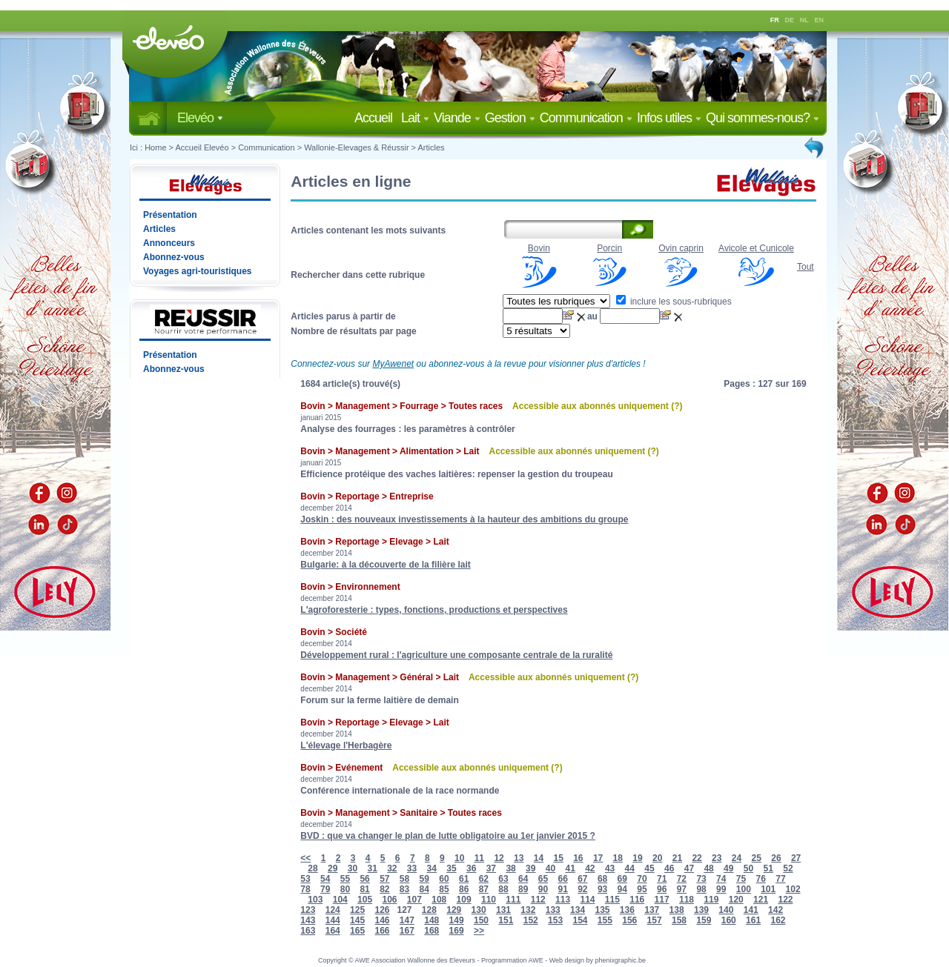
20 (657, 858)
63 (503, 879)
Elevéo (200, 117)
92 (582, 889)
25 (756, 858)
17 (598, 858)
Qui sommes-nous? (762, 117)
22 (696, 858)
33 (412, 868)
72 (682, 879)
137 (651, 910)
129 (453, 910)
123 (307, 910)
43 (610, 868)
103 (315, 899)
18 (618, 858)
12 (498, 858)
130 (479, 910)
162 (777, 920)
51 (768, 868)
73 (701, 879)
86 (464, 889)
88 (503, 889)
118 (686, 899)
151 (505, 920)
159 (703, 920)
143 (307, 920)
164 (332, 931)
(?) (676, 406)
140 (725, 910)
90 (543, 889)
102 (793, 889)
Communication (586, 117)
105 (364, 899)
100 (743, 889)
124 (332, 910)
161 (753, 920)
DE (790, 20)
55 (345, 879)
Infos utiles (669, 117)
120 (736, 899)
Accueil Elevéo (201, 147)
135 (602, 910)
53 (305, 879)
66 (562, 879)
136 (627, 910)
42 (590, 868)
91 (562, 889)
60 (444, 879)
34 (432, 868)
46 (669, 868)
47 (689, 868)
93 (602, 889)
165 (357, 931)
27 (796, 858)
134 (577, 910)
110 (488, 899)
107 (414, 899)
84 (424, 889)
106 (389, 899)
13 (518, 858)
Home (155, 147)
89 (523, 889)
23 (716, 858)
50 (748, 868)
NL (804, 20)
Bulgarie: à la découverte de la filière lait (385, 564)
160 (728, 920)
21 (677, 858)
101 (768, 889)
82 (384, 889)
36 (471, 868)
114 (587, 899)
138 (676, 910)
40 (550, 868)
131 (503, 910)
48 (708, 868)
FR (774, 20)
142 (775, 910)
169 (456, 931)
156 (629, 920)
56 (364, 879)
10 (459, 858)
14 (538, 858)
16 (578, 858)
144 (332, 920)
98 (701, 889)
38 (510, 868)
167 (407, 931)
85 (444, 889)
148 (431, 920)
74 (721, 879)
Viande (457, 117)
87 (484, 889)
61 (464, 879)
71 (662, 879)
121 (760, 899)
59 (424, 879)
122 (785, 899)
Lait (415, 117)
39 (530, 868)
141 (751, 910)
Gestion (510, 117)
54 (325, 879)
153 (555, 920)
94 (622, 889)
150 (481, 920)
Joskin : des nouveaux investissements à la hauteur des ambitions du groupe (464, 519)
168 (431, 931)
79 (325, 889)
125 (357, 910)
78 (305, 889)
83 (404, 889)
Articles (431, 147)
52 (788, 868)
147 (407, 920)
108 (438, 899)
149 (456, 920)
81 (364, 889)
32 (392, 868)
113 (562, 899)
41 (570, 868)
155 (605, 920)
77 (780, 879)
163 (307, 931)
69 (622, 879)
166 (381, 931)
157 (654, 920)
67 (582, 879)
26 (776, 858)
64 (523, 879)
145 (357, 920)
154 (579, 920)
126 (381, 910)
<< (305, 858)
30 (352, 868)
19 (637, 858)
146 (381, 920)
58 (404, 879)
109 (464, 899)
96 (662, 889)
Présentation (170, 215)
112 (538, 899)
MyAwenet (393, 364)
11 (479, 858)
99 (721, 889)
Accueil (376, 117)
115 (612, 899)
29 (332, 868)
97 (682, 889)
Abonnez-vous (174, 257)
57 (384, 879)
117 (662, 899)
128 (429, 910)
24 (736, 858)
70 (642, 879)
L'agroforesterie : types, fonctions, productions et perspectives (433, 610)
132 (527, 910)
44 (630, 868)
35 (451, 868)
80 (345, 889)
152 (530, 920)
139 (701, 910)
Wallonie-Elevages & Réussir (356, 147)
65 (543, 879)
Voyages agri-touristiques (197, 271)
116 (636, 899)
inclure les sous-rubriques (674, 301)
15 (558, 858)
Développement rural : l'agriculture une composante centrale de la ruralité (456, 655)
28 (312, 868)
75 (741, 879)
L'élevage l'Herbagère (345, 745)
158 (679, 920)
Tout (805, 267)
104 (340, 899)
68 (602, 879)
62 (484, 879)
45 (649, 868)
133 (553, 910)
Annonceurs (169, 243)
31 (372, 868)
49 (728, 868)
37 (491, 868)
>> (479, 931)
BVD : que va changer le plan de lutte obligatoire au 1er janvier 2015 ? (447, 836)
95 (642, 889)
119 (711, 899)
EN (819, 20)
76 (761, 879)
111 (513, 899)
